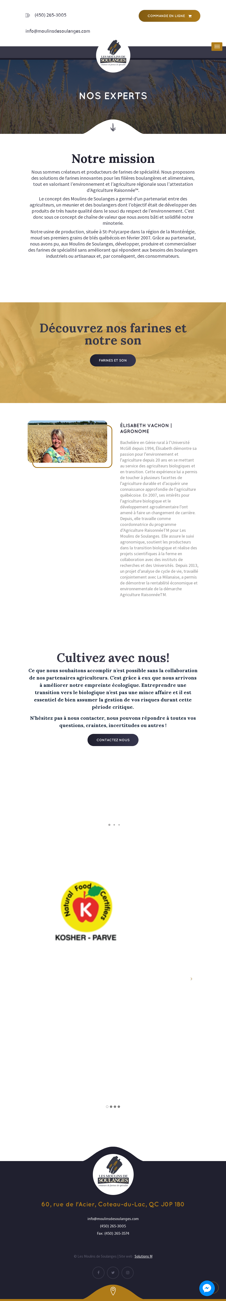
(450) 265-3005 (50, 15)
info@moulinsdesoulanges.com (58, 31)
